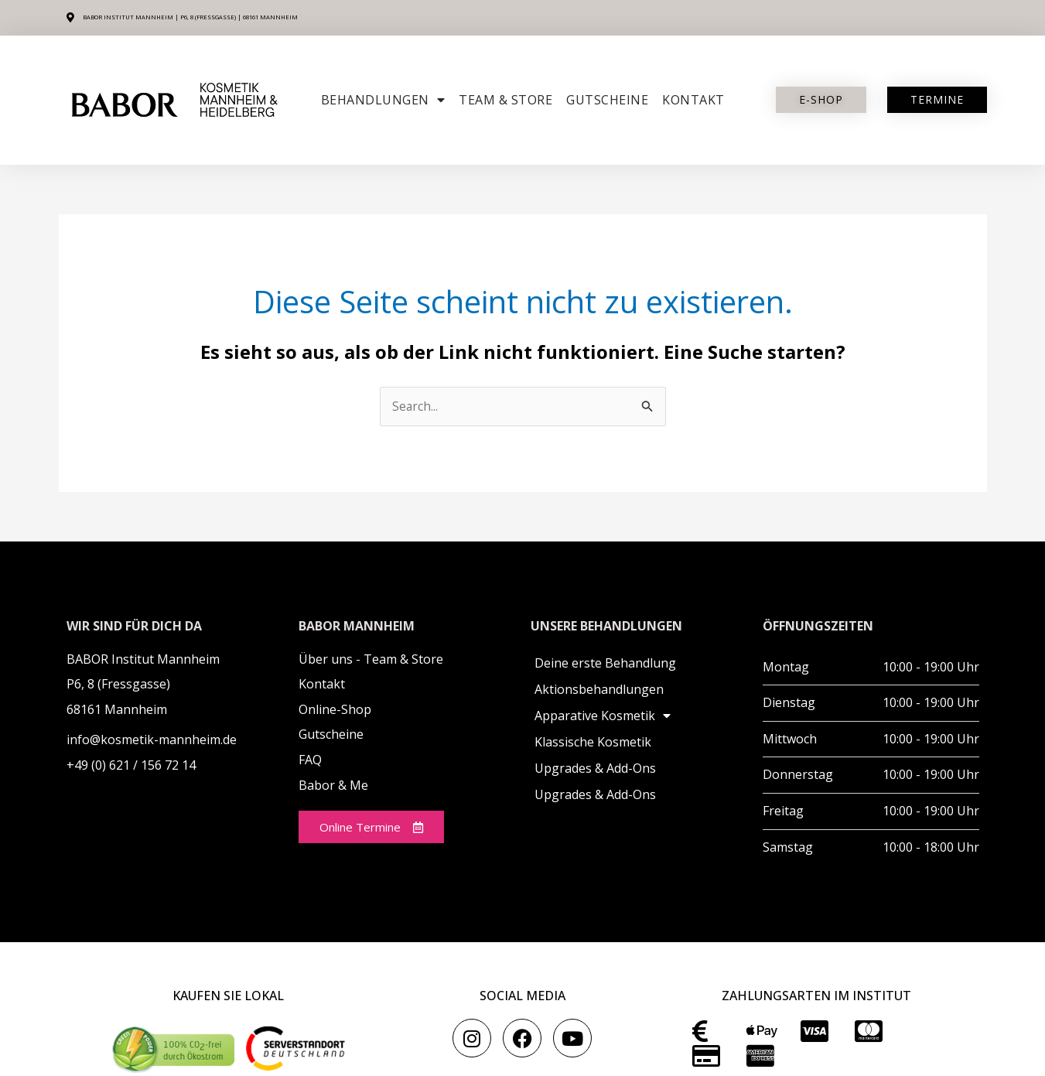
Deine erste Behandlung (605, 663)
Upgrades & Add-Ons (595, 768)
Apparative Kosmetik (602, 716)
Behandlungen (383, 100)
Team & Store (505, 100)
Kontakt (693, 100)
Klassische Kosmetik (592, 742)
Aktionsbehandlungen (599, 690)
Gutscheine (607, 100)
